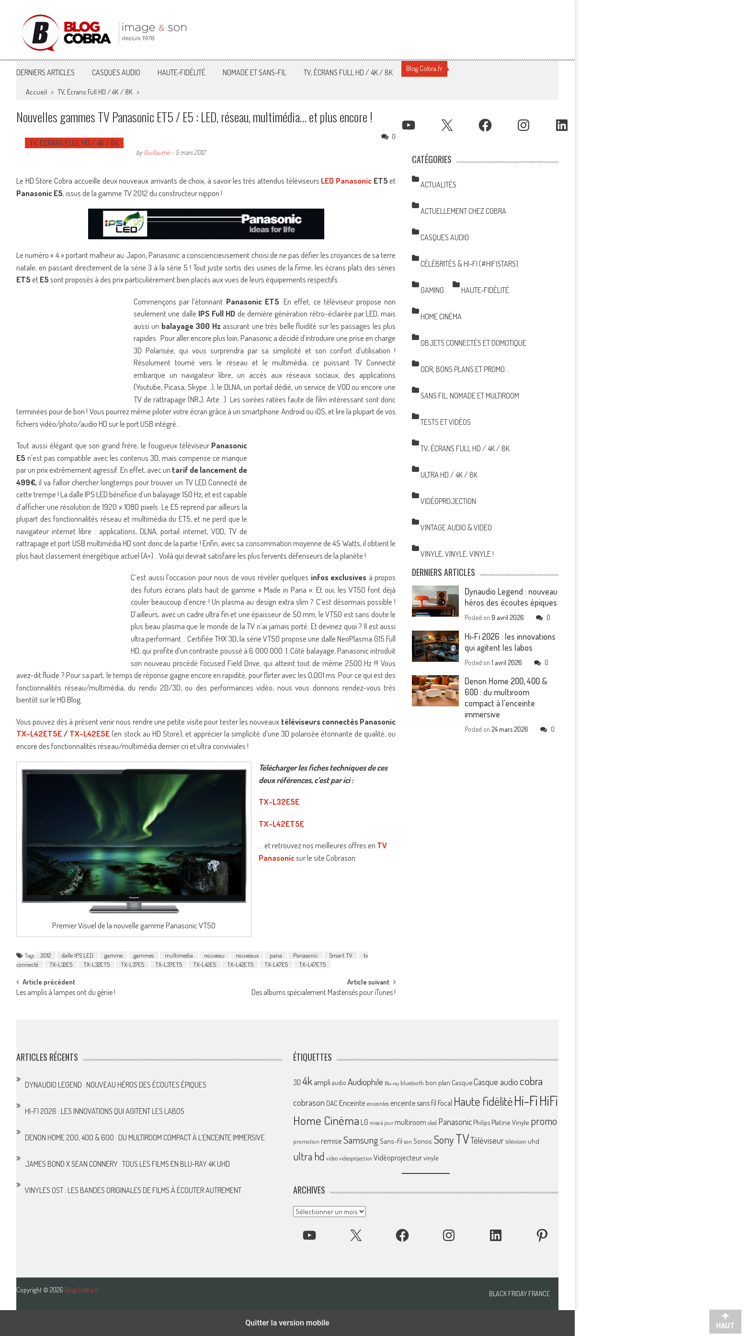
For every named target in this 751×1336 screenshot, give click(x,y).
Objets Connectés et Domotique (473, 343)
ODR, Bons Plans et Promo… (465, 369)
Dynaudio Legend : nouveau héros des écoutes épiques (511, 597)
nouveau (214, 955)
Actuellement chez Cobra (463, 211)
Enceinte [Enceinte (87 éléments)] (352, 1103)
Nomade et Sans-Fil (254, 72)
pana (276, 955)
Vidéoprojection (448, 501)
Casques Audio (116, 72)
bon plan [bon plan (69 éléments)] (437, 1082)
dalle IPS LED (77, 955)
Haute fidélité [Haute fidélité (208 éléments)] (483, 1101)
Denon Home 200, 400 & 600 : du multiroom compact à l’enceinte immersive (506, 697)
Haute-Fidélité (181, 72)
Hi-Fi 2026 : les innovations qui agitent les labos (510, 642)
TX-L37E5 (132, 964)
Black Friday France (519, 1293)
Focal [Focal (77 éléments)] (445, 1103)
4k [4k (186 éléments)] (307, 1081)
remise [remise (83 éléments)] (331, 1141)
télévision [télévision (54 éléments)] (515, 1141)
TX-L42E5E (89, 733)
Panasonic (305, 955)
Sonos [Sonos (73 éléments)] (422, 1141)
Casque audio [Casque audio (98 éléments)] (496, 1082)
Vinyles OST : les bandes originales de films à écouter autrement (133, 1190)
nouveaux (247, 955)
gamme (113, 955)
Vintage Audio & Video (456, 527)
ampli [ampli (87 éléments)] (322, 1082)
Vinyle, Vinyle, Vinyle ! (457, 554)
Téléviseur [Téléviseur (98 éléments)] (487, 1140)
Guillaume (157, 152)
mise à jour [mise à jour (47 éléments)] (381, 1122)
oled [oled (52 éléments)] (432, 1122)
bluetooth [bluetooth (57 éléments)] (412, 1083)
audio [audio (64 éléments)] (339, 1082)
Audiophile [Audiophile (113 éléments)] (365, 1082)
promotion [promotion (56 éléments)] (306, 1141)
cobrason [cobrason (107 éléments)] (309, 1102)
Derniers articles (45, 72)
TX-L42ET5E (39, 733)
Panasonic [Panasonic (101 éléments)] (455, 1121)
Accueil (36, 91)
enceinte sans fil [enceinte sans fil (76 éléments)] (413, 1103)
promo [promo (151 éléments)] (544, 1120)
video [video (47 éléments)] (332, 1158)
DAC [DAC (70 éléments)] (332, 1103)
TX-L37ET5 (168, 964)
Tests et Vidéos (446, 422)
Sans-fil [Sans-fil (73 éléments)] (391, 1141)
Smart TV (341, 955)
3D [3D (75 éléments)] (297, 1082)
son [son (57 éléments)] (408, 1141)
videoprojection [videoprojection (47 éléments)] (355, 1158)
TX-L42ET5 (240, 964)
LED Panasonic (346, 181)
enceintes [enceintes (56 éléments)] (378, 1103)
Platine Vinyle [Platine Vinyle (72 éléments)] (510, 1122)
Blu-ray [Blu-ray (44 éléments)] (392, 1083)
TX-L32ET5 (96, 964)
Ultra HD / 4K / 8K (449, 475)
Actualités (438, 184)
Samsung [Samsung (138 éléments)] (360, 1139)
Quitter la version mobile (287, 1322)
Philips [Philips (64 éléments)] (481, 1122)
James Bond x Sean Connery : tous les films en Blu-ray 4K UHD (127, 1164)
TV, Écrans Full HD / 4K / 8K (348, 72)
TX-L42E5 (204, 964)
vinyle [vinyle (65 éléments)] (430, 1157)
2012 (46, 955)
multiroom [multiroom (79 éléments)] (410, 1122)
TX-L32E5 (60, 964)
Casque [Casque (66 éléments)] (462, 1082)
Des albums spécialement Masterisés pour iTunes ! (323, 993)
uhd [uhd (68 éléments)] (533, 1141)
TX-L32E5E (279, 802)
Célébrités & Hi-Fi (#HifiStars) (469, 264)
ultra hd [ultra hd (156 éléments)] (309, 1156)
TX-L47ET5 (312, 964)
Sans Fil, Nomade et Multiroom (470, 395)
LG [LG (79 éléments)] (364, 1122)
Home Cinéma (441, 316)
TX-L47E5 (276, 964)
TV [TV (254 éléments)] (462, 1139)
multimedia (179, 955)
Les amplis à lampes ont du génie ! (65, 993)
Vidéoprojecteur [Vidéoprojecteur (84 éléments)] (398, 1157)
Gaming (432, 290)
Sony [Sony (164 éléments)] (443, 1139)
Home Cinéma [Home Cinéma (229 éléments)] (326, 1120)
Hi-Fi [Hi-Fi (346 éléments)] (526, 1100)
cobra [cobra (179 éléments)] (531, 1081)
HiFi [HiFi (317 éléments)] (548, 1100)
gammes (144, 955)
